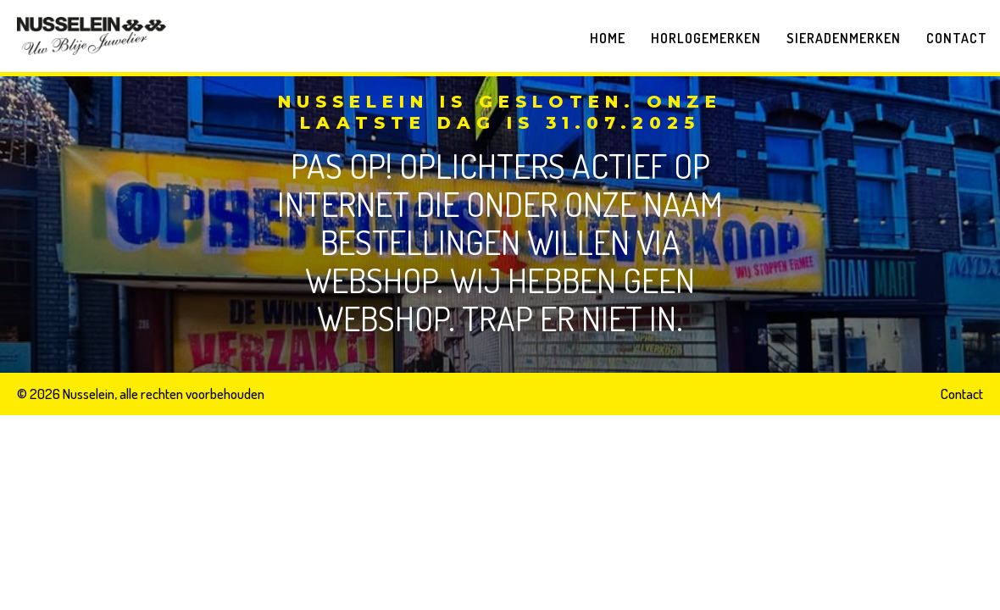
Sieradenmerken (843, 38)
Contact (956, 38)
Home (607, 38)
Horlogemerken (706, 38)
